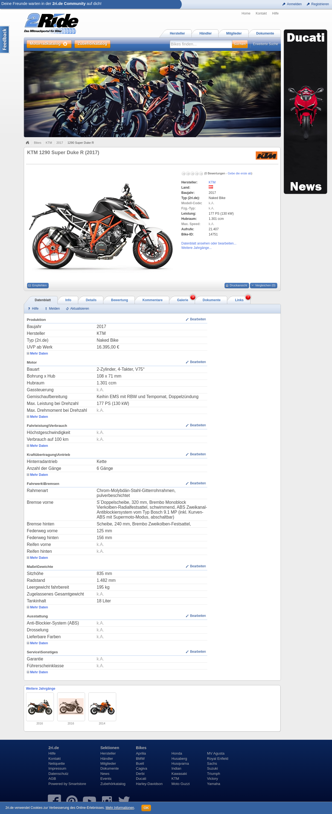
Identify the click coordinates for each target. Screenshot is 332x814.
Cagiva (141, 768)
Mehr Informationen (120, 808)
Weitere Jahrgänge (40, 689)
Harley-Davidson (149, 784)
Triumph (213, 774)
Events (105, 778)
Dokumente (109, 768)
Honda (176, 753)
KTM (49, 142)
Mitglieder (108, 763)
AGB (52, 778)
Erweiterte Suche (265, 44)
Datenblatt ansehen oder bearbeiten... (208, 243)
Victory (212, 778)
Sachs (212, 763)
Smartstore (77, 784)
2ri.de (53, 748)
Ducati (141, 778)
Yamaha (213, 784)
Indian (176, 768)
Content (5, 39)
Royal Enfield (217, 759)
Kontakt (261, 13)
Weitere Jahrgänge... (196, 248)
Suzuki (212, 768)
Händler (106, 759)
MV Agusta (216, 753)
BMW (140, 759)
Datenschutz (58, 774)
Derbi (140, 774)
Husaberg (179, 759)
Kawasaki (179, 774)
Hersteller (108, 753)
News (104, 774)
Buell (140, 763)
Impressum (57, 768)
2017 (59, 142)
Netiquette (56, 763)
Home (246, 13)
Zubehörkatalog (113, 784)
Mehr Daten (39, 353)
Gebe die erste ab (239, 173)
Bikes (37, 142)
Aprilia (141, 753)
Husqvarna (180, 763)
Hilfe (275, 13)
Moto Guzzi (180, 784)
